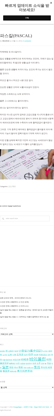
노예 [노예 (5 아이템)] (10, 355)
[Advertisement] (27, 256)
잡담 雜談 (12, 186)
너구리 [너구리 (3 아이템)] (45, 351)
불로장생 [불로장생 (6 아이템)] (4, 363)
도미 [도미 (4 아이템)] (26, 355)
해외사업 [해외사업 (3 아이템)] (13, 371)
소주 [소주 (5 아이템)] (39, 363)
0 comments (27, 41)
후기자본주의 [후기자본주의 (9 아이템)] (25, 370)
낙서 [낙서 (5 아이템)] (16, 351)
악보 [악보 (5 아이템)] (49, 363)
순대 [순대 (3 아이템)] (42, 363)
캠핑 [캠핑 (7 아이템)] (20, 367)
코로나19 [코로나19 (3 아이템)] (30, 367)
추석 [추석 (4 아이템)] (16, 367)
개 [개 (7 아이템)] (6, 351)
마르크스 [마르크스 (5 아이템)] (43, 355)
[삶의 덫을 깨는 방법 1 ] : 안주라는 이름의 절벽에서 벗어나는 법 (24, 317)
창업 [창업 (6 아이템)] (11, 367)
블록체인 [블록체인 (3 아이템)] (12, 363)
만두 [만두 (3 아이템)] (49, 355)
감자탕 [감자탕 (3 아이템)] (2, 351)
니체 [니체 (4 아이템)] (14, 355)
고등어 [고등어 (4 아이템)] (11, 351)
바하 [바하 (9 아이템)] (49, 359)
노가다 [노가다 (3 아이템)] (5, 355)
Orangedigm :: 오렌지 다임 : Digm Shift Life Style (31, 407)
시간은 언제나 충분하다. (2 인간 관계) (14, 302)
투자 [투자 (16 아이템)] (37, 367)
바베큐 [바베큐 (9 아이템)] (25, 359)
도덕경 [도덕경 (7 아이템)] (20, 354)
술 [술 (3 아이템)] (45, 363)
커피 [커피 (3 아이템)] (25, 367)
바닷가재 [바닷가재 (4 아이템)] (16, 360)
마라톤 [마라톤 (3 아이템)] (36, 355)
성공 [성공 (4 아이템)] (34, 363)
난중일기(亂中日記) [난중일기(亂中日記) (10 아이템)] (30, 350)
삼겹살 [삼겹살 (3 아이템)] (22, 363)
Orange (5, 41)
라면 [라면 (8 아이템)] (30, 354)
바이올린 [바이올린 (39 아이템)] (37, 359)
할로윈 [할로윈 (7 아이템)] (6, 371)
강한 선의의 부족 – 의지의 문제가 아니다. (16, 298)
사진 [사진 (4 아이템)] (18, 363)
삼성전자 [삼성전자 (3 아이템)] (28, 363)
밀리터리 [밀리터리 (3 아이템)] (9, 360)
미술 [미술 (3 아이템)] (4, 360)
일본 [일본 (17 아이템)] (5, 367)
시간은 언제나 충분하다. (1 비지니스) (14, 306)
